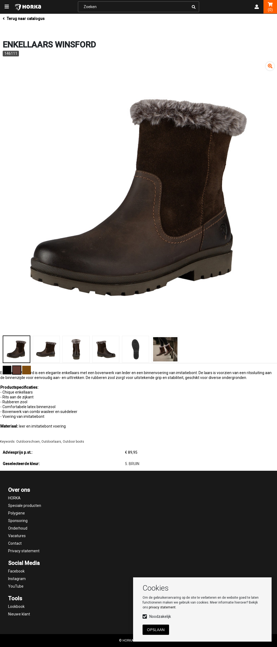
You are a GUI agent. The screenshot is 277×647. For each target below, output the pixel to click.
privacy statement (162, 607)
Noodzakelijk (160, 616)
